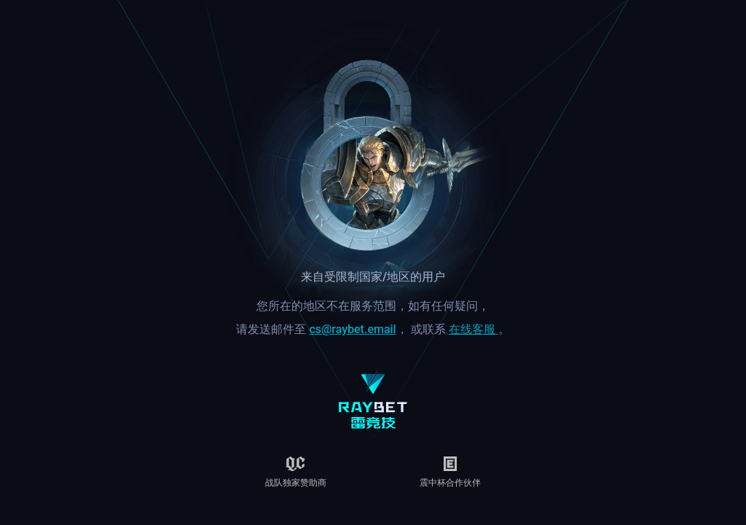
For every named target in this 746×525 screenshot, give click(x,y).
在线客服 (473, 329)
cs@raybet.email (352, 329)
